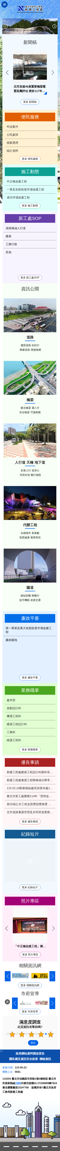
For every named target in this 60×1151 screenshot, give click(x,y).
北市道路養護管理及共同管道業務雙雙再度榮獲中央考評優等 (31, 812)
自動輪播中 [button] (7, 1001)
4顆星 (41, 1034)
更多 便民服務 (30, 158)
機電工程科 (14, 716)
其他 (8, 252)
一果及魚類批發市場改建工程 (25, 189)
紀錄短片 (30, 834)
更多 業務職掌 (30, 749)
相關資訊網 (30, 965)
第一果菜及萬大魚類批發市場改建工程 (29, 630)
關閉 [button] (4, 4)
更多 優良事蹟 (30, 821)
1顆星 (12, 1034)
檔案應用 (12, 142)
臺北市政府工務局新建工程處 (30, 9)
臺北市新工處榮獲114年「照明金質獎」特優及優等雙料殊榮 (31, 796)
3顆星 (31, 1034)
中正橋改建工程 (17, 181)
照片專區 (30, 900)
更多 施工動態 (30, 205)
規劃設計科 (14, 708)
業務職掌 (30, 690)
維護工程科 (14, 740)
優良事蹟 (30, 762)
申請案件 (12, 126)
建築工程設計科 (17, 724)
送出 (25, 1043)
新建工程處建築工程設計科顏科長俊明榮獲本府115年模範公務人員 (31, 772)
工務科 (11, 732)
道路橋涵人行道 (16, 228)
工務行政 (11, 244)
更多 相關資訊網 (30, 985)
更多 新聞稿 (30, 102)
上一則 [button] (5, 26)
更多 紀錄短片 (30, 887)
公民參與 (12, 134)
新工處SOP (30, 218)
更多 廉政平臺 (30, 677)
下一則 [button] (54, 26)
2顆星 (22, 1034)
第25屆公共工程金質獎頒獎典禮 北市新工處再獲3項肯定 (31, 804)
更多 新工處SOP (29, 277)
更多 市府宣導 (30, 1011)
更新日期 (7, 1067)
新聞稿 (30, 42)
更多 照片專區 (30, 954)
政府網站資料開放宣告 (30, 1053)
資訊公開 (30, 288)
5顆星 (51, 1034)
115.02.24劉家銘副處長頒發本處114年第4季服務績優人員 (31, 788)
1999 (18, 1083)
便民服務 (30, 116)
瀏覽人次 (7, 1072)
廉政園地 (11, 640)
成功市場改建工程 (18, 197)
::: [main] (4, 20)
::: (1, 1051)
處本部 (11, 700)
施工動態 (30, 171)
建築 (8, 236)
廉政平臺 (30, 618)
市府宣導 (30, 993)
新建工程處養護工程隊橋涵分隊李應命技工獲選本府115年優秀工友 (31, 780)
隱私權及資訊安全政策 (23, 1059)
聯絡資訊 (45, 1059)
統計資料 (12, 150)
